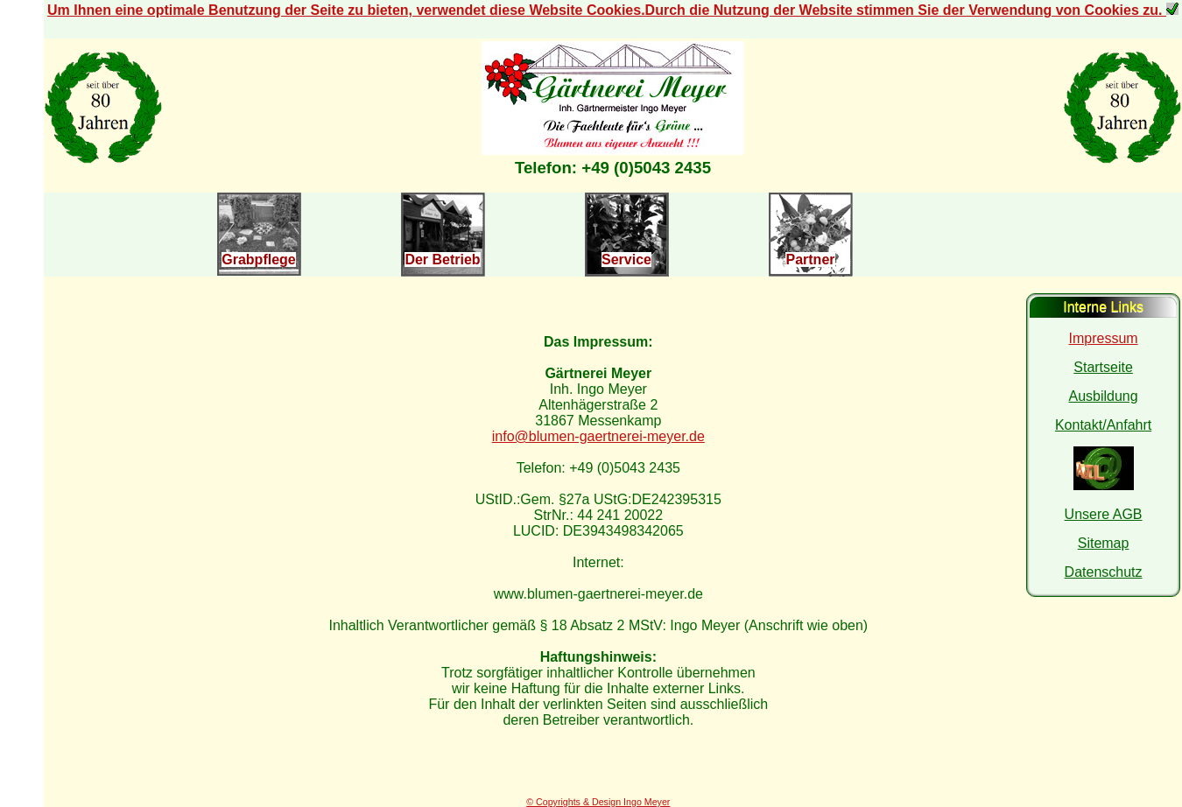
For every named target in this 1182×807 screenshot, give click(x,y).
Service (626, 259)
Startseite (1103, 367)
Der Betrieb (442, 259)
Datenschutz (1104, 572)
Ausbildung (1102, 396)
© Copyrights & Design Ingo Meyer (598, 801)
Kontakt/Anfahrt (1103, 425)
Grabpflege (258, 259)
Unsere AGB (1104, 514)
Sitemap (1103, 543)
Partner (809, 259)
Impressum (1103, 338)
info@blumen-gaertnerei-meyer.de (598, 436)
